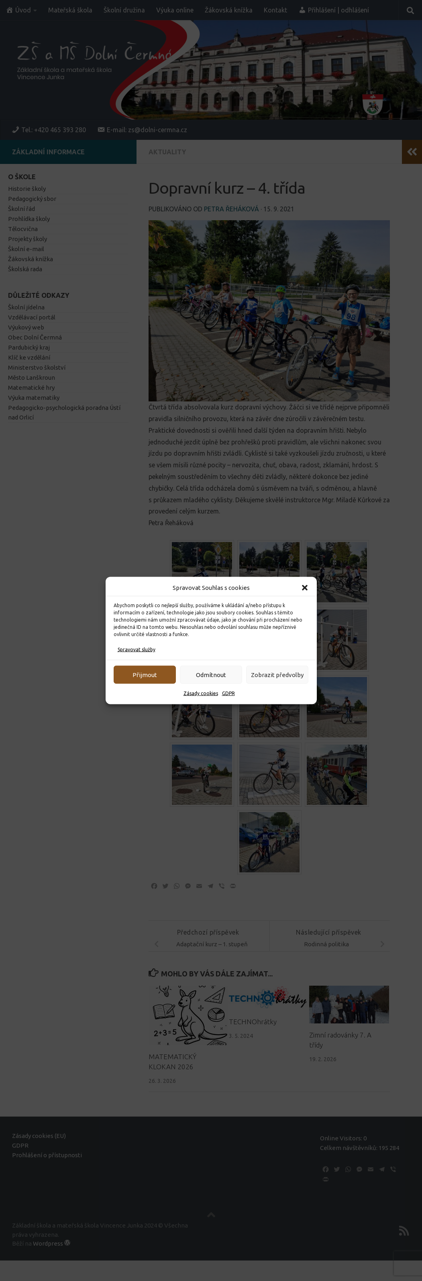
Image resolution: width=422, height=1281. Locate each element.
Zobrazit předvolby (277, 674)
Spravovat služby (136, 649)
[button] (305, 588)
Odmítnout (211, 674)
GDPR (228, 693)
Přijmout (145, 674)
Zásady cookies (200, 693)
